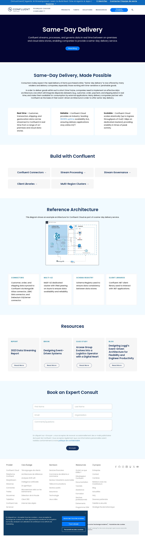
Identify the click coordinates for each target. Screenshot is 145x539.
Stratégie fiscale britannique (103, 507)
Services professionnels (81, 498)
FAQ (93, 495)
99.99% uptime (67, 119)
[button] (29, 121)
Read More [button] (19, 365)
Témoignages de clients (31, 470)
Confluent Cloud (12, 470)
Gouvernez (10, 495)
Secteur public (55, 488)
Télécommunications (57, 484)
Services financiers (56, 470)
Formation (80, 494)
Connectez (10, 488)
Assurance (53, 491)
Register (50, 4)
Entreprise (96, 470)
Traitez (8, 491)
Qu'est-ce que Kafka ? (81, 471)
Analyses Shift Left (28, 478)
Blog (94, 488)
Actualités (96, 491)
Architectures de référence (32, 474)
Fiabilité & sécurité (99, 503)
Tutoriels (79, 486)
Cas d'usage (27, 465)
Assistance (80, 490)
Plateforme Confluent (10, 475)
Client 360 (25, 499)
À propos (96, 465)
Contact (95, 474)
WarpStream (11, 480)
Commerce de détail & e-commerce (59, 475)
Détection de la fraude (30, 495)
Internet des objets (29, 503)
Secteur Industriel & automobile (61, 480)
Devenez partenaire (100, 499)
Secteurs (53, 465)
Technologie (54, 495)
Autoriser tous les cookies (74, 518)
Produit (9, 465)
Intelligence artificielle (30, 482)
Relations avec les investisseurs (99, 483)
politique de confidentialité (69, 440)
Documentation (82, 482)
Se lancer (9, 507)
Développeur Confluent (81, 477)
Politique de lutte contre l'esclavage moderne (92, 524)
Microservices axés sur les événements (32, 490)
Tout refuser (74, 524)
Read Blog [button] (72, 48)
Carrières (96, 478)
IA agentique (26, 486)
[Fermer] (85, 513)
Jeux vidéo (53, 499)
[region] (46, 523)
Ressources (81, 465)
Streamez (10, 484)
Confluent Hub (11, 503)
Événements (80, 503)
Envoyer (72, 448)
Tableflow (10, 499)
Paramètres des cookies (117, 524)
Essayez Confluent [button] (119, 10)
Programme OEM (82, 507)
